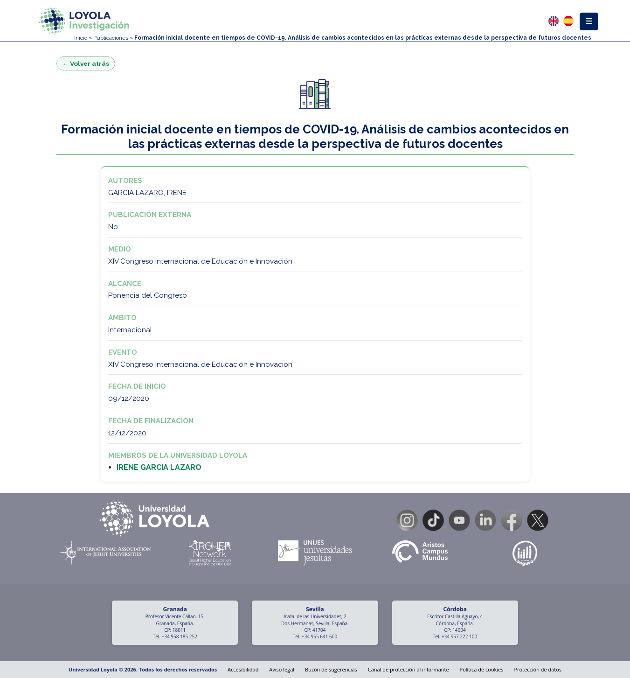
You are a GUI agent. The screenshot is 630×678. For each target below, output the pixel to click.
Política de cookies (482, 669)
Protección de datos (537, 669)
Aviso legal (281, 669)
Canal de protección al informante (408, 669)
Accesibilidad (243, 669)
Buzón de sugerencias (331, 669)
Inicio (80, 38)
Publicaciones (110, 38)
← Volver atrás (86, 63)
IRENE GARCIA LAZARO (159, 467)
